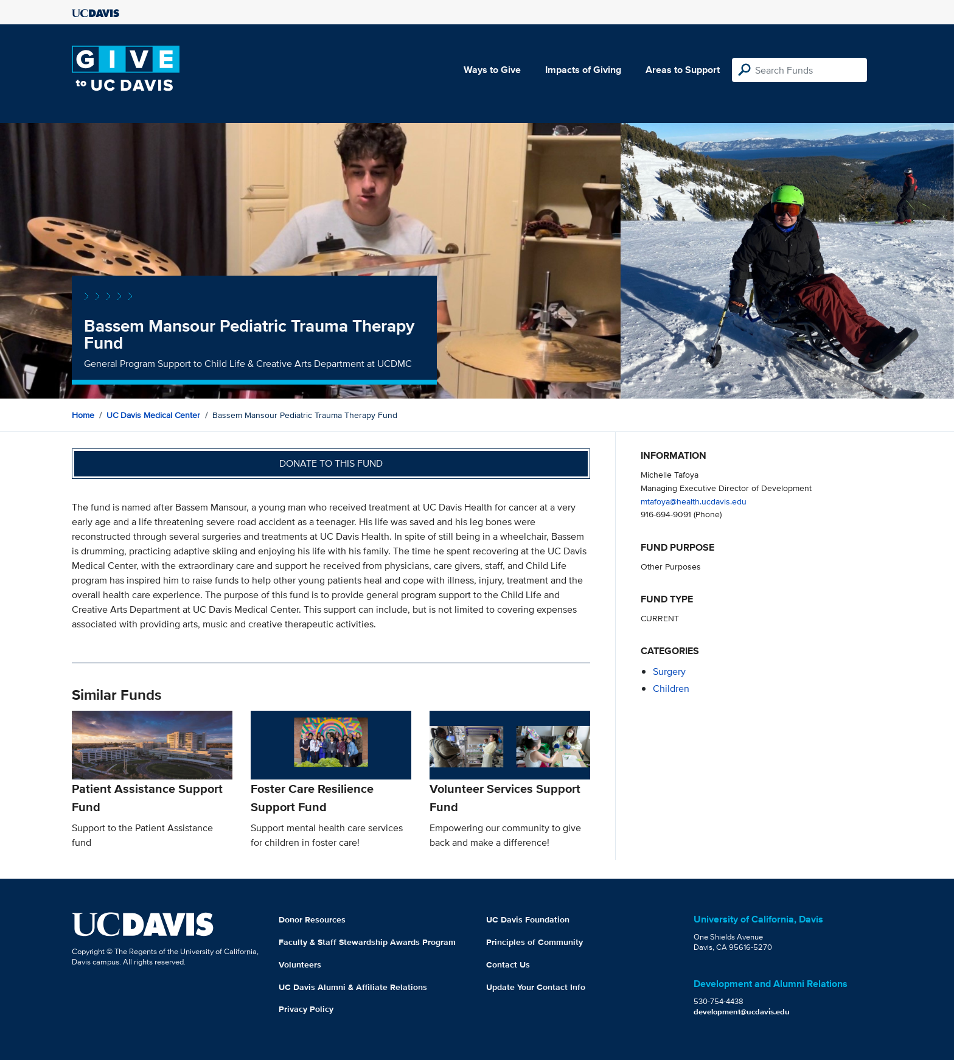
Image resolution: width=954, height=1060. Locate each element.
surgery (669, 671)
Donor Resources (312, 919)
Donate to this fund (331, 463)
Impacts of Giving (583, 70)
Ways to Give (492, 70)
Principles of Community (534, 942)
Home (83, 415)
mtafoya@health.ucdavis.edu (694, 501)
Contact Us (508, 964)
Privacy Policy (306, 1009)
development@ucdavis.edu (742, 1011)
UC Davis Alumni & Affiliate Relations (353, 987)
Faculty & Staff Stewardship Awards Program (367, 942)
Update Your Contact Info (535, 987)
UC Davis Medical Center (153, 415)
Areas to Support (683, 70)
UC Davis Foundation (527, 919)
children (671, 689)
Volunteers (300, 964)
